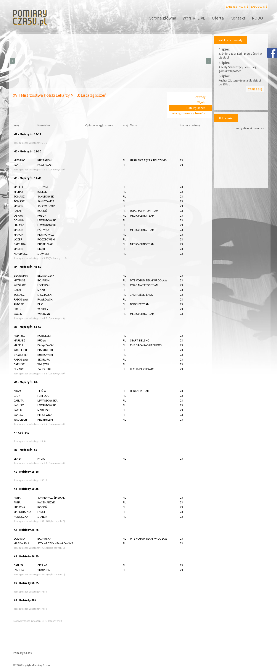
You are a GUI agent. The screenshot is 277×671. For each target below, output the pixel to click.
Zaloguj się (259, 6)
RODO (257, 18)
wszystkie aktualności (250, 128)
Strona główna (162, 18)
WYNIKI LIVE (194, 18)
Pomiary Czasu (22, 653)
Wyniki (201, 102)
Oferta (218, 18)
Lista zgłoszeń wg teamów (188, 113)
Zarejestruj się (237, 6)
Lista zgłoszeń (196, 108)
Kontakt (237, 18)
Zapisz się (255, 89)
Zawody (200, 97)
